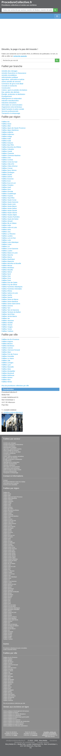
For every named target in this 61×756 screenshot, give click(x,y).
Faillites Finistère (7, 185)
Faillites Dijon (6, 352)
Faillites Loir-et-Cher (9, 238)
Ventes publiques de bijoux (10, 712)
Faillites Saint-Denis (8, 694)
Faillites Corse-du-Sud (9, 162)
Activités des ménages (9, 71)
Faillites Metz (6, 369)
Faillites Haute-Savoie (9, 210)
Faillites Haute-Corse (9, 200)
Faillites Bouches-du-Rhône (11, 147)
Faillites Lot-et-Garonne (10, 248)
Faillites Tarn (6, 308)
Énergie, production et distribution (13, 94)
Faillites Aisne (6, 124)
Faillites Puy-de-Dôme (9, 284)
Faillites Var (6, 318)
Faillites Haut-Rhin (8, 198)
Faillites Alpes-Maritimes (10, 130)
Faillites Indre (6, 225)
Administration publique (10, 77)
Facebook (34, 735)
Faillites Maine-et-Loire (10, 253)
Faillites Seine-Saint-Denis (11, 303)
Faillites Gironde (7, 191)
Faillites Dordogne (8, 172)
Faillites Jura (6, 232)
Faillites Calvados (8, 149)
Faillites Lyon (6, 365)
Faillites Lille (6, 360)
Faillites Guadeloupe (9, 193)
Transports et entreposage (11, 113)
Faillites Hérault (7, 221)
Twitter (15, 735)
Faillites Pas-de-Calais (9, 282)
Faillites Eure (6, 181)
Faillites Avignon (7, 341)
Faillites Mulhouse (8, 375)
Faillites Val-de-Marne (9, 316)
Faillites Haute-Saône (9, 208)
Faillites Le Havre (8, 358)
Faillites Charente (8, 153)
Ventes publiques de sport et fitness (13, 724)
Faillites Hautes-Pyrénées (11, 217)
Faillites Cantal (7, 151)
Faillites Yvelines (7, 331)
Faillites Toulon (7, 699)
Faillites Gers (6, 189)
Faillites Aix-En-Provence (10, 339)
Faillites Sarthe (7, 295)
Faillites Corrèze (7, 160)
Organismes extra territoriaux (12, 107)
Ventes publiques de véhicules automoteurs (15, 726)
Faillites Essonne (7, 179)
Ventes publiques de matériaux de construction (16, 721)
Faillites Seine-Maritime (10, 301)
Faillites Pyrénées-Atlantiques (12, 287)
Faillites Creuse (7, 168)
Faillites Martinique (8, 259)
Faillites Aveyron (7, 143)
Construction (6, 88)
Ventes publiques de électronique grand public (16, 717)
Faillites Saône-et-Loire (10, 293)
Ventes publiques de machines (11, 720)
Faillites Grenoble (8, 356)
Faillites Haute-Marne (9, 206)
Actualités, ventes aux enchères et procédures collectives (49, 733)
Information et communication (12, 105)
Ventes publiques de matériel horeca (13, 723)
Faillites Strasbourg (8, 697)
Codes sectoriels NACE (9, 649)
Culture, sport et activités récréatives (14, 90)
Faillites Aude (6, 141)
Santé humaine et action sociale (13, 109)
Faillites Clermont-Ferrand (11, 350)
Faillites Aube (6, 138)
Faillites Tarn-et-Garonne (10, 310)
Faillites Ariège (7, 136)
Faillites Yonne (7, 329)
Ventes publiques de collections (12, 715)
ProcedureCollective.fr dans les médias (14, 482)
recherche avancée (20, 56)
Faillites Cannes (7, 348)
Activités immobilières (9, 75)
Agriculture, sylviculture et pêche (13, 79)
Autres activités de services (11, 81)
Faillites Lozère (7, 251)
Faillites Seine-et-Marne (10, 299)
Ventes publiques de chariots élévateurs (14, 714)
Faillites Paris (6, 280)
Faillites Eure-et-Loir (9, 183)
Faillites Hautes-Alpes (9, 215)
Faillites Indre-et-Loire (9, 227)
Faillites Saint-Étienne (9, 696)
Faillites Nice (6, 379)
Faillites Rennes (7, 693)
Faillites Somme (7, 306)
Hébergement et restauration (12, 98)
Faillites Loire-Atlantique (10, 242)
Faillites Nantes (7, 377)
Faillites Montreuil (8, 373)
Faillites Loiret (6, 244)
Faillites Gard (6, 187)
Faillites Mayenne (8, 261)
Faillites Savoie (7, 297)
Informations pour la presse (11, 483)
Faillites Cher (6, 157)
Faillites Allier (6, 126)
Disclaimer (53, 740)
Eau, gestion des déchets (10, 92)
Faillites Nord (6, 274)
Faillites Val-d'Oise (8, 314)
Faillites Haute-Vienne (9, 212)
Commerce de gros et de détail (12, 84)
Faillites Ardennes (8, 134)
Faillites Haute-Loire (9, 204)
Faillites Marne (7, 257)
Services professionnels (10, 111)
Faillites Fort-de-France (10, 354)
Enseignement (7, 96)
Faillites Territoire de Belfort (11, 312)
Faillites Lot (6, 246)
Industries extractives (9, 103)
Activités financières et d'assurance (14, 73)
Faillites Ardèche (7, 132)
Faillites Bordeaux (8, 346)
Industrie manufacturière (10, 100)
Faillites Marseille (8, 367)
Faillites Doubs (7, 174)
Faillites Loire (6, 240)
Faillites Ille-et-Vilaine (9, 223)
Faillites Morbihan (8, 268)
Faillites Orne (6, 278)
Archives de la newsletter (10, 484)
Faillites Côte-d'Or (8, 164)
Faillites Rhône (7, 291)
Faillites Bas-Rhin (8, 145)
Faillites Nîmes (7, 382)
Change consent (43, 742)
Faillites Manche (7, 255)
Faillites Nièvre (7, 272)
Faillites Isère (6, 229)
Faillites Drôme (7, 177)
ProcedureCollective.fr (17, 2)
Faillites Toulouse (8, 700)
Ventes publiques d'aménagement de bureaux (16, 711)
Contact (5, 480)
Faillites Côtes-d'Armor (9, 166)
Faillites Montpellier (8, 371)
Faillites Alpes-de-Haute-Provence (13, 128)
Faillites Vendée (7, 323)
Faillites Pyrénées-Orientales (12, 289)
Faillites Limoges (7, 363)
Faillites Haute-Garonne (10, 202)
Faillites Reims (7, 691)
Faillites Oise (6, 276)
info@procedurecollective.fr (13, 412)
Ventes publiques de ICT (10, 718)
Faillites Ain (6, 122)
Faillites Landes (7, 236)
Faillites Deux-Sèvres (9, 170)
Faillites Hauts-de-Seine (10, 219)
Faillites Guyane (7, 196)
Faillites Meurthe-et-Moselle (11, 263)
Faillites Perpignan (8, 690)
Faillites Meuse (7, 265)
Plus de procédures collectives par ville (15, 385)
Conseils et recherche (9, 86)
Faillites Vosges (7, 327)
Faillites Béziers (7, 343)
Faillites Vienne (7, 325)
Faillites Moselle (7, 270)
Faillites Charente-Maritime (11, 155)
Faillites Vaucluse (8, 320)
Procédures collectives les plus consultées (15, 648)
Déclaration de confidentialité (24, 742)
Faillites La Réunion (8, 234)
